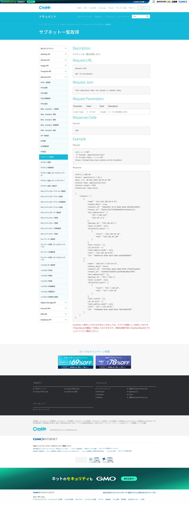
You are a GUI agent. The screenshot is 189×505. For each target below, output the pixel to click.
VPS (85, 8)
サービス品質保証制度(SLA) (85, 423)
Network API (88, 24)
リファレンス (110, 16)
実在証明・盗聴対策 (38, 451)
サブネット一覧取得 (104, 24)
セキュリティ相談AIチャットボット (108, 448)
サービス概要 (142, 423)
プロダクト (98, 16)
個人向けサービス (133, 499)
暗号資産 (123, 499)
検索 (147, 16)
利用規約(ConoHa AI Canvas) (126, 421)
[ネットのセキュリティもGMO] (18, 1)
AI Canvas (102, 8)
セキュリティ (79, 499)
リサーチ (100, 499)
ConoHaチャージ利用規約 (65, 421)
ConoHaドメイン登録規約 (48, 421)
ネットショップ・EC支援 (55, 499)
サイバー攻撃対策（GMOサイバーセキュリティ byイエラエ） (63, 451)
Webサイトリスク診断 (90, 448)
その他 (142, 499)
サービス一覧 (121, 8)
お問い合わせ (99, 423)
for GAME (92, 8)
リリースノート (123, 16)
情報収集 (108, 499)
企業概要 (133, 423)
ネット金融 (116, 499)
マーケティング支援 (90, 499)
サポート (132, 8)
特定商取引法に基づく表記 (51, 423)
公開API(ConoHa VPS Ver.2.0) (70, 24)
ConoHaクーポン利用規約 (83, 421)
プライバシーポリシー (111, 423)
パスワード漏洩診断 (76, 448)
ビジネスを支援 (69, 499)
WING (79, 8)
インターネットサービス (39, 499)
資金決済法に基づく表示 (68, 423)
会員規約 (35, 421)
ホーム (41, 24)
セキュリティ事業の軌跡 (124, 451)
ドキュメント (47, 16)
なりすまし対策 (111, 451)
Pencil (111, 8)
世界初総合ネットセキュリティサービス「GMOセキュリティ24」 (51, 448)
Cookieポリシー (124, 423)
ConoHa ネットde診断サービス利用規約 (105, 421)
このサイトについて (84, 16)
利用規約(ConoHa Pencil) (144, 421)
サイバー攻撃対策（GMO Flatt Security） (93, 451)
